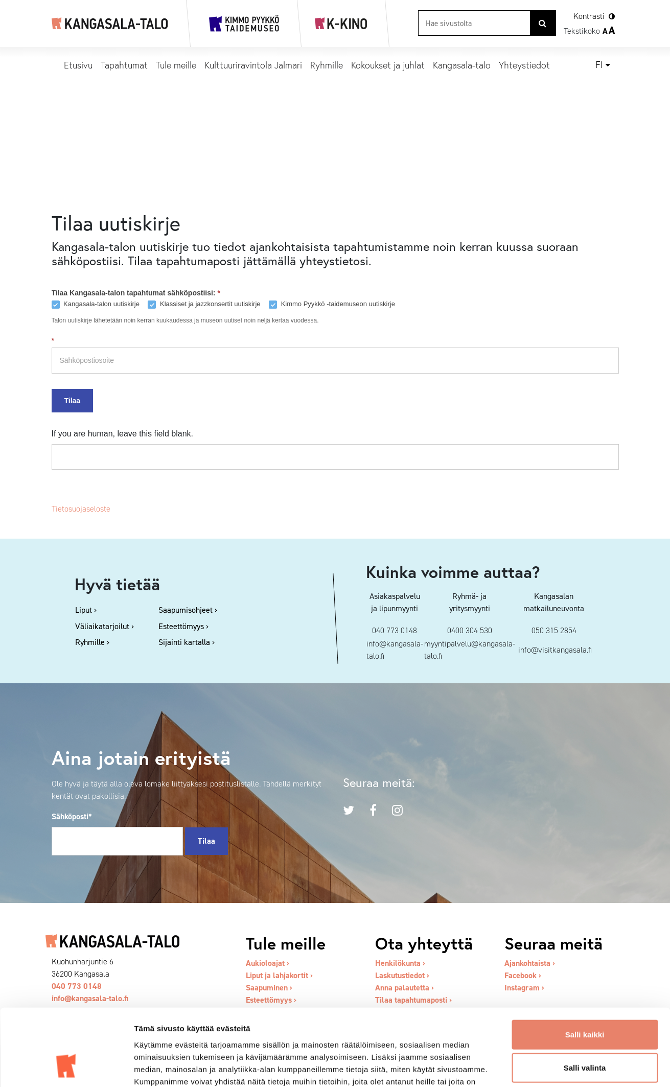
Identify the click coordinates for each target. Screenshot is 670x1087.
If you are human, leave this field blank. (123, 433)
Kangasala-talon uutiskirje (96, 304)
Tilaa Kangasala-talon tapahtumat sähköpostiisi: (136, 293)
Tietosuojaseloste (81, 508)
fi (599, 65)
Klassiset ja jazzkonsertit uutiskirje (204, 304)
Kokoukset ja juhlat (388, 65)
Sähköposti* (72, 816)
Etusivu (78, 65)
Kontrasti (589, 16)
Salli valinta (585, 1000)
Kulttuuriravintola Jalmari (253, 65)
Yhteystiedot (524, 65)
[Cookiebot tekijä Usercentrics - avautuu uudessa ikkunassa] (66, 1067)
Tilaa (72, 401)
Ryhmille (326, 65)
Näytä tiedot (546, 1066)
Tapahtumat (124, 65)
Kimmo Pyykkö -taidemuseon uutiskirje (332, 304)
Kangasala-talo (462, 65)
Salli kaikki (585, 966)
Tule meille (176, 65)
